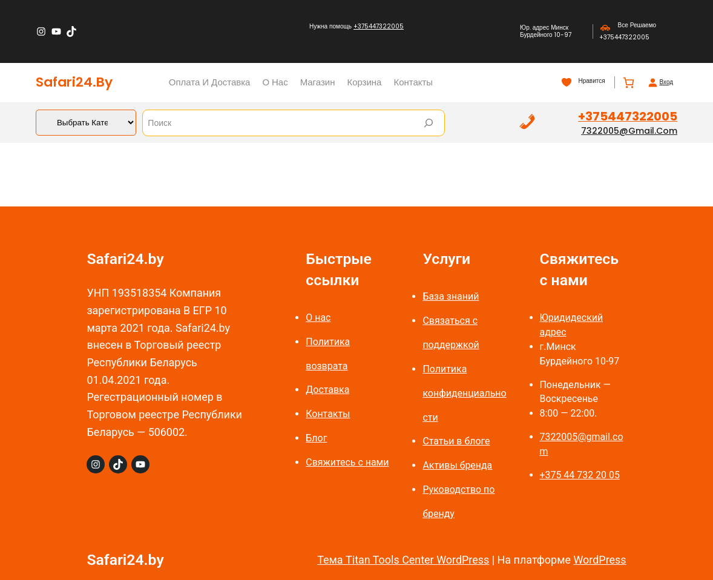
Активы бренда (457, 465)
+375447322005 (378, 26)
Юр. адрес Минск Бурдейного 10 (544, 31)
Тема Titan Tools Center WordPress (403, 559)
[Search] (428, 123)
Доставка (327, 389)
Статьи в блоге (456, 441)
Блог (316, 438)
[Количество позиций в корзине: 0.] (628, 82)
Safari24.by (74, 82)
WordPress (599, 559)
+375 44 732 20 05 (580, 475)
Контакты (328, 414)
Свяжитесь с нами (347, 462)
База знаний (450, 296)
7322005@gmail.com (629, 131)
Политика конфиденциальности (464, 393)
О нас (318, 317)
